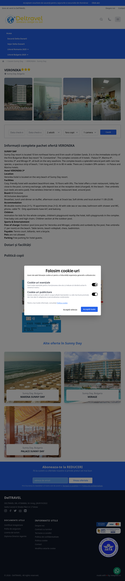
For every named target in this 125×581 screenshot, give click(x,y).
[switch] (95, 284)
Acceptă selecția (70, 309)
